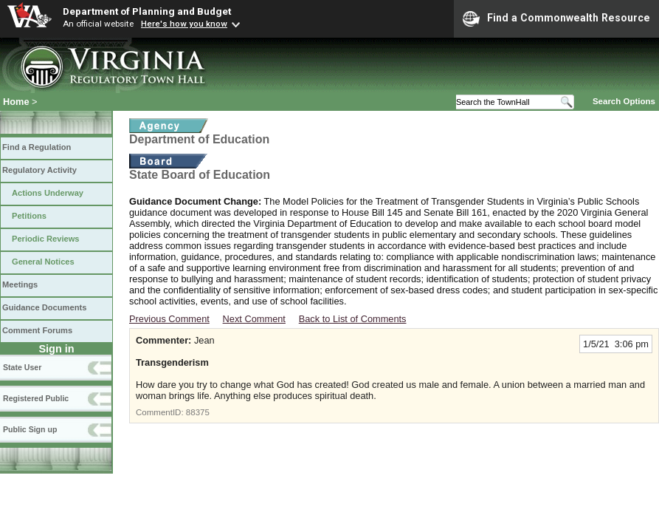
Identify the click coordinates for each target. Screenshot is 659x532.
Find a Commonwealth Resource (556, 18)
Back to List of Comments (353, 318)
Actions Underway (47, 192)
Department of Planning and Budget (147, 11)
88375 (198, 412)
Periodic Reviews (46, 238)
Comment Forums (37, 330)
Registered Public (36, 398)
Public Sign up (30, 429)
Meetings (20, 284)
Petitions (29, 215)
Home (16, 101)
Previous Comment (169, 318)
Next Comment (254, 318)
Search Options (624, 101)
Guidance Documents (44, 307)
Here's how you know (184, 23)
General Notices (43, 261)
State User (22, 367)
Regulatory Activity (39, 170)
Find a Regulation (36, 147)
